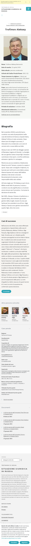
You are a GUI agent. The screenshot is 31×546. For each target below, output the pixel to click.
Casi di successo (8, 399)
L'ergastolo (4, 520)
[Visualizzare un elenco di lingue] (26, 2)
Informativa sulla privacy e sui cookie (11, 538)
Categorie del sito (8, 460)
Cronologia (6, 291)
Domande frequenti (7, 517)
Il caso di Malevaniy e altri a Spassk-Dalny (15, 25)
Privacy (3, 509)
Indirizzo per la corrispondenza (10, 114)
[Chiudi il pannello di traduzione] (30, 2)
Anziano (5, 212)
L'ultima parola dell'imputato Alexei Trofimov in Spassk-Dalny (13, 428)
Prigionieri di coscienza (16, 23)
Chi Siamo (4, 506)
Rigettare (24, 542)
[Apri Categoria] (21, 460)
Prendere (14, 542)
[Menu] (28, 9)
